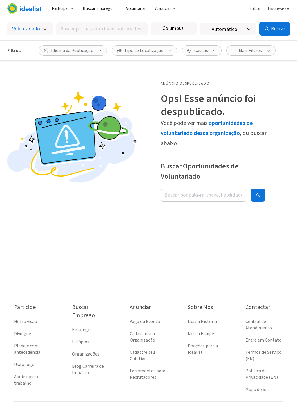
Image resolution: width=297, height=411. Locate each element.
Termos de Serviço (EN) (263, 335)
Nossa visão (25, 301)
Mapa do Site (258, 369)
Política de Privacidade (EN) (261, 353)
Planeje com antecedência (27, 328)
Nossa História (202, 301)
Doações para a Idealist (203, 328)
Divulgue (22, 313)
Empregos (82, 309)
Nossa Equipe (201, 313)
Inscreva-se (278, 9)
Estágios (80, 321)
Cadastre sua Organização (142, 316)
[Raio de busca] (231, 29)
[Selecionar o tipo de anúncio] (31, 28)
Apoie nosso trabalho (26, 359)
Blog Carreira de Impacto (88, 349)
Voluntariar (136, 9)
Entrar (255, 9)
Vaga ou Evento (145, 301)
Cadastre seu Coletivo (142, 335)
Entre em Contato (263, 320)
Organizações (85, 334)
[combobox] (105, 29)
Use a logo (24, 344)
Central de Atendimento (258, 304)
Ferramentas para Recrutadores (147, 353)
